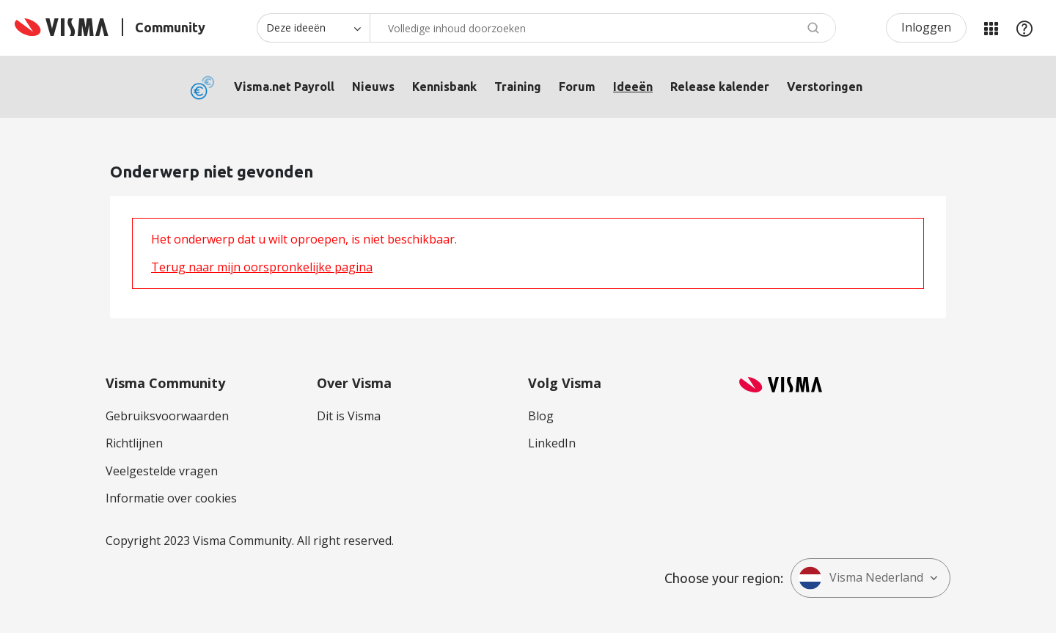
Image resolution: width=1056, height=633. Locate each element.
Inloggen (926, 27)
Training (517, 86)
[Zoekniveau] (313, 28)
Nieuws (373, 86)
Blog (541, 416)
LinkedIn (552, 443)
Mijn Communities (991, 28)
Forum (577, 86)
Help (1024, 28)
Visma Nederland (861, 578)
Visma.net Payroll (284, 86)
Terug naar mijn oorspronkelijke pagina (262, 267)
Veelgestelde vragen (162, 471)
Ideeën (633, 86)
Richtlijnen (134, 443)
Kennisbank (444, 86)
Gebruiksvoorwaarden (167, 416)
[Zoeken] (603, 28)
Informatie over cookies (171, 498)
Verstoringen (824, 86)
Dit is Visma (349, 416)
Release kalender (719, 86)
